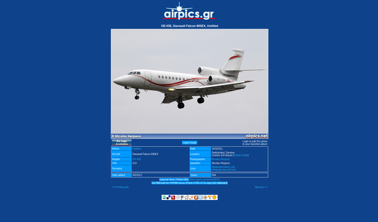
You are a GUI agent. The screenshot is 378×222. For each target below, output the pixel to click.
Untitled (136, 148)
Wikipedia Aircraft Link (224, 169)
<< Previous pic (120, 187)
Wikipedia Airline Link (223, 167)
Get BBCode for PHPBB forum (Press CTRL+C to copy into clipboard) (190, 183)
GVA (236, 155)
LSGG (244, 155)
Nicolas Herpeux (221, 159)
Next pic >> (261, 187)
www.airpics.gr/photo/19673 (205, 179)
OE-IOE (136, 159)
